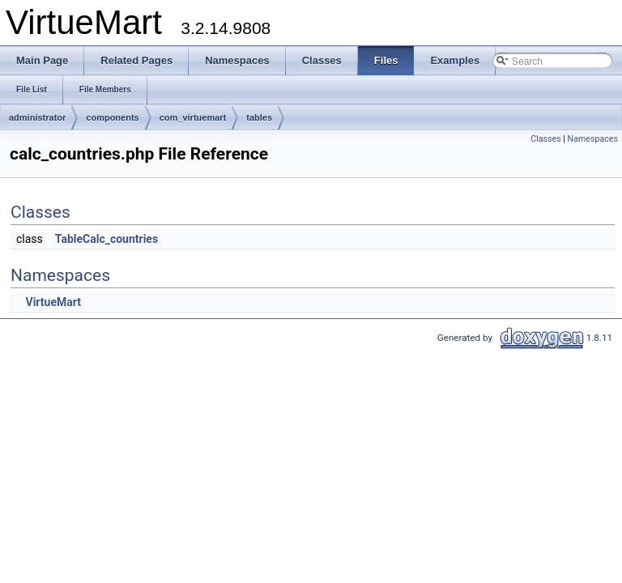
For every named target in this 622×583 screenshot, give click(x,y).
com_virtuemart (193, 117)
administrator (37, 117)
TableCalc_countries (106, 238)
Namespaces (593, 139)
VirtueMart (52, 302)
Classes (545, 139)
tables (259, 117)
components (112, 117)
